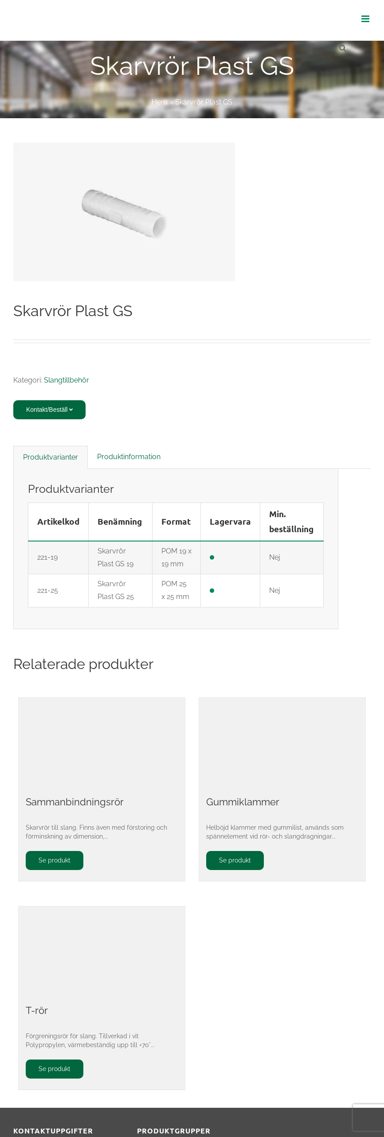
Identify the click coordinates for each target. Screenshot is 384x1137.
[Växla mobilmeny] (366, 18)
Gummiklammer (242, 802)
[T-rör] (102, 950)
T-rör (37, 1010)
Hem (160, 102)
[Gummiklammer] (282, 742)
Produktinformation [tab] (129, 456)
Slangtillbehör (66, 380)
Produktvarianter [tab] (50, 457)
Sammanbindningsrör (75, 802)
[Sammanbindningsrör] (102, 742)
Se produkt (55, 860)
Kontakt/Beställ (49, 409)
